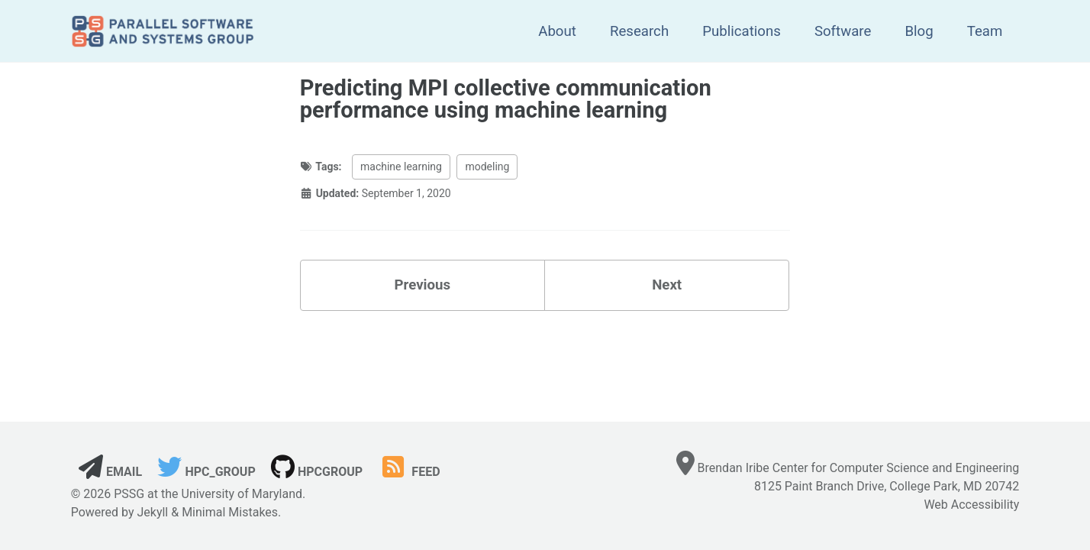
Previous (423, 285)
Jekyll (152, 512)
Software (843, 31)
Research (639, 31)
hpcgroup (317, 471)
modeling (487, 166)
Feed (409, 471)
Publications (741, 31)
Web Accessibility (971, 504)
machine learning (401, 166)
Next (667, 285)
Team (985, 31)
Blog (919, 31)
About (557, 31)
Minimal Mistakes (230, 512)
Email (110, 471)
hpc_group (206, 471)
